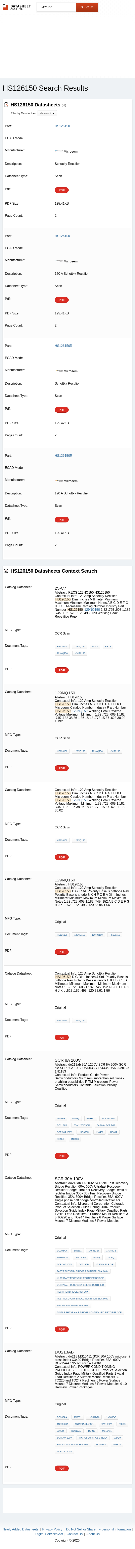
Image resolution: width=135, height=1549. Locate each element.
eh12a (60, 1139)
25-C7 (95, 646)
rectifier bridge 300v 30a (72, 1292)
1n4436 (99, 1132)
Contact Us (75, 1534)
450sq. (76, 1118)
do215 (91, 1431)
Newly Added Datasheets (21, 1529)
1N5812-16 (93, 1250)
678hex (91, 1118)
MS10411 (107, 1431)
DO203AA (62, 1250)
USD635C (84, 1132)
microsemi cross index (93, 1438)
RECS (108, 646)
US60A (113, 1132)
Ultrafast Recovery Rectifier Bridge (80, 1278)
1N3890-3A (62, 1257)
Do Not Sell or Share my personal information (98, 1529)
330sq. (111, 1257)
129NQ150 (92, 609)
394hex (61, 1118)
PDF (62, 190)
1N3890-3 (111, 1250)
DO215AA (101, 1444)
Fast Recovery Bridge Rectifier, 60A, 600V (82, 1271)
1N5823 (117, 1444)
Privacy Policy (52, 1529)
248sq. (96, 1257)
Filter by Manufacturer (23, 113)
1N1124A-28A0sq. (84, 1424)
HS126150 (62, 646)
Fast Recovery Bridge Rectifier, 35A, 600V (82, 1298)
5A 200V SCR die (106, 1125)
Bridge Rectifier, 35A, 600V (73, 1305)
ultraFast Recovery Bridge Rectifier (80, 1285)
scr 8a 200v (108, 1118)
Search (87, 7)
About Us (93, 1534)
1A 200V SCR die (105, 1264)
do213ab (62, 1125)
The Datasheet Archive (17, 7)
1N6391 (78, 1250)
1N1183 (75, 1139)
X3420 (117, 1438)
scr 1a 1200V (64, 1451)
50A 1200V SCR (82, 1125)
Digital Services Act (49, 1534)
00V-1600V (80, 1257)
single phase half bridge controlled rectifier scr (89, 1312)
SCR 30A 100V (64, 1132)
